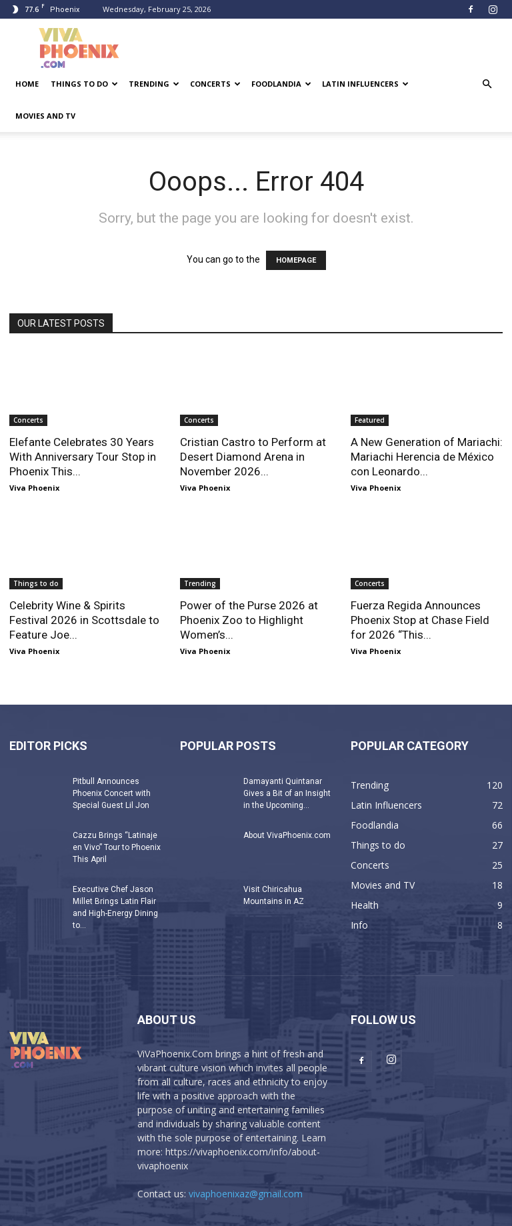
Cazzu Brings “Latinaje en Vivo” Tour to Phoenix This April (117, 847)
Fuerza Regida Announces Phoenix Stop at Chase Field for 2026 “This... (420, 620)
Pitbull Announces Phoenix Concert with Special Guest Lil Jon (112, 793)
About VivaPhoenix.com (287, 835)
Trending (154, 84)
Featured (370, 420)
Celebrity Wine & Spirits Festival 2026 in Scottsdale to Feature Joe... (84, 620)
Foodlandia (281, 84)
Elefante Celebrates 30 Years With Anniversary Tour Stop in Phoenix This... (82, 456)
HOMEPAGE (296, 260)
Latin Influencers (365, 84)
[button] (487, 84)
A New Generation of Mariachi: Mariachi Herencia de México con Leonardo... (427, 456)
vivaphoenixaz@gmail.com (246, 1193)
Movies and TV (45, 116)
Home (27, 84)
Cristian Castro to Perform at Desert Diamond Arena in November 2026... (253, 456)
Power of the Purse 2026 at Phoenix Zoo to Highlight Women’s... (249, 620)
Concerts (215, 84)
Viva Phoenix (34, 488)
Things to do (84, 84)
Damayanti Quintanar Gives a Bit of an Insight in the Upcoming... (287, 793)
